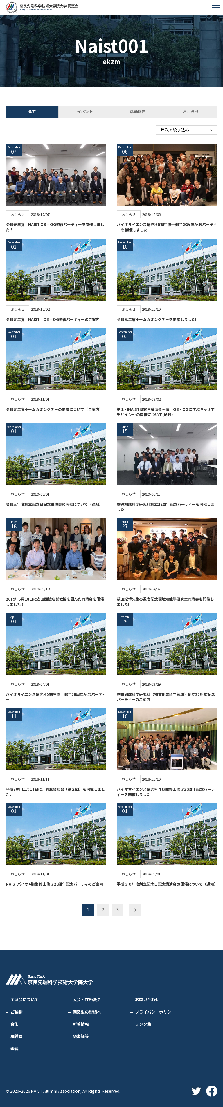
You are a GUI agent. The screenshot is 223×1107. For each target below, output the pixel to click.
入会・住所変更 (87, 998)
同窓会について (24, 998)
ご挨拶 (16, 1011)
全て (32, 111)
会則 (14, 1023)
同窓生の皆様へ (87, 1011)
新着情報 (81, 1023)
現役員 (16, 1035)
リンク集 (143, 1023)
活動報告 (138, 111)
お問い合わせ (147, 998)
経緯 (14, 1047)
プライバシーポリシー (155, 1011)
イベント (85, 111)
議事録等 (81, 1035)
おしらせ (191, 111)
